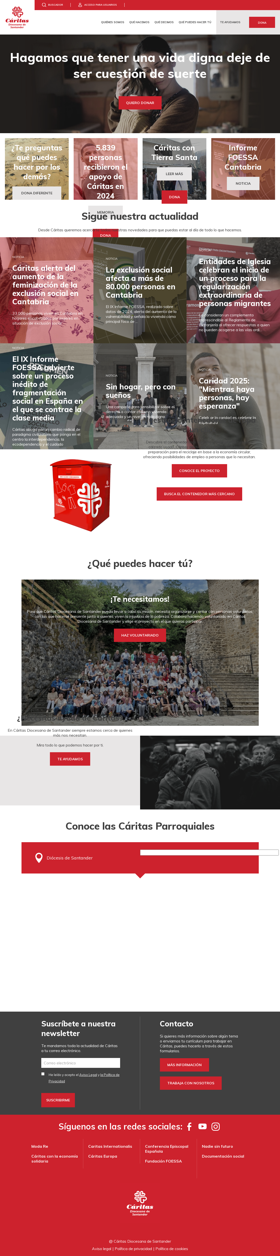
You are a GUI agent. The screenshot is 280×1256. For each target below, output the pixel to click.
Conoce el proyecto (199, 471)
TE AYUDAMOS (70, 759)
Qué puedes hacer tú (195, 22)
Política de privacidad (133, 1248)
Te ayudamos (230, 22)
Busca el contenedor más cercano (199, 494)
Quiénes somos (112, 22)
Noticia (243, 183)
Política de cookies (171, 1248)
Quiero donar (140, 103)
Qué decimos (164, 22)
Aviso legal (101, 1248)
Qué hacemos (139, 22)
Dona (262, 22)
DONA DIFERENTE (36, 193)
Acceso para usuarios (100, 4)
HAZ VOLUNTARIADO (140, 635)
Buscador (55, 4)
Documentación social (223, 1156)
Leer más (174, 174)
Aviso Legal (88, 1075)
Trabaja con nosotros (190, 1083)
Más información (184, 1065)
